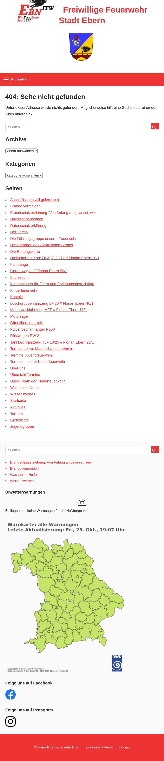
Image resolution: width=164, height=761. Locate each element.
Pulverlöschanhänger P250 (32, 329)
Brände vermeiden (25, 206)
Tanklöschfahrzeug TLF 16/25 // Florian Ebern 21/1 (52, 342)
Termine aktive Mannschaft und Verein (41, 349)
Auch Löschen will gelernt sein (35, 200)
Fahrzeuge (19, 265)
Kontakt (16, 297)
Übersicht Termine (25, 375)
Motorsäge (19, 316)
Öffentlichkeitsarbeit (26, 323)
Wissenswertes (22, 394)
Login (125, 747)
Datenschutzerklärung (28, 226)
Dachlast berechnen (26, 219)
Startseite (18, 401)
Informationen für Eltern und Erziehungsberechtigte (52, 284)
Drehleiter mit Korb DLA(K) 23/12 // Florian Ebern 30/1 (54, 258)
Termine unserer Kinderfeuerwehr (37, 362)
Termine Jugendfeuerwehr (31, 355)
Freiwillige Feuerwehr (105, 9)
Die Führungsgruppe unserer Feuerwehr (43, 239)
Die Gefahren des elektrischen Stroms (41, 245)
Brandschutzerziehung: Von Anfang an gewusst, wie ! (54, 213)
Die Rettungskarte (25, 252)
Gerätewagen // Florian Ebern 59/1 (38, 271)
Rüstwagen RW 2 (24, 336)
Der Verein (19, 232)
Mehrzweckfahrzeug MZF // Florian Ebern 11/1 (48, 310)
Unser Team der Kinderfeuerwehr (37, 381)
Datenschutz (110, 747)
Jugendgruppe (22, 426)
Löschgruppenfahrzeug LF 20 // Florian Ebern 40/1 (51, 303)
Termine (17, 413)
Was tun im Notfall (25, 388)
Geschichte (19, 420)
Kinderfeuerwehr (24, 290)
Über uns (17, 368)
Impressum (19, 277)
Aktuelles (17, 407)
